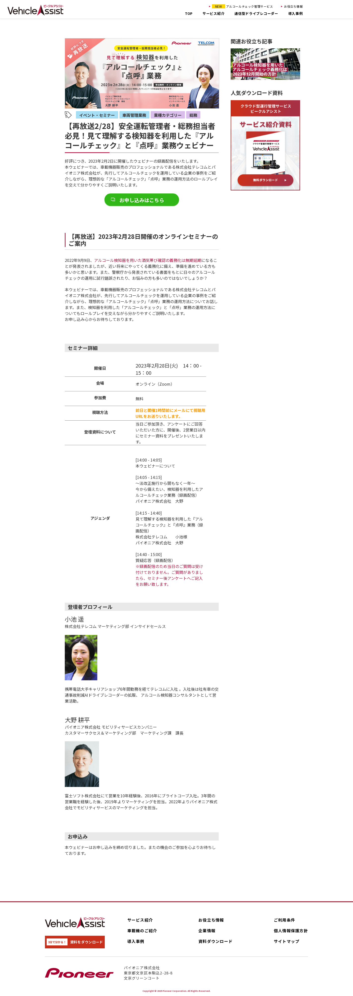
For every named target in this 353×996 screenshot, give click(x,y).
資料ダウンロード (215, 941)
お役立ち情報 (293, 6)
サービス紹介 (213, 13)
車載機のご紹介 (142, 931)
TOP (189, 13)
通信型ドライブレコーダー (256, 13)
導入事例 (295, 13)
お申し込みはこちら (141, 200)
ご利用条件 (284, 920)
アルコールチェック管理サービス (242, 6)
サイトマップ (287, 941)
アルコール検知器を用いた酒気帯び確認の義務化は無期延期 (147, 260)
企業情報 (206, 931)
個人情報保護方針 (291, 931)
